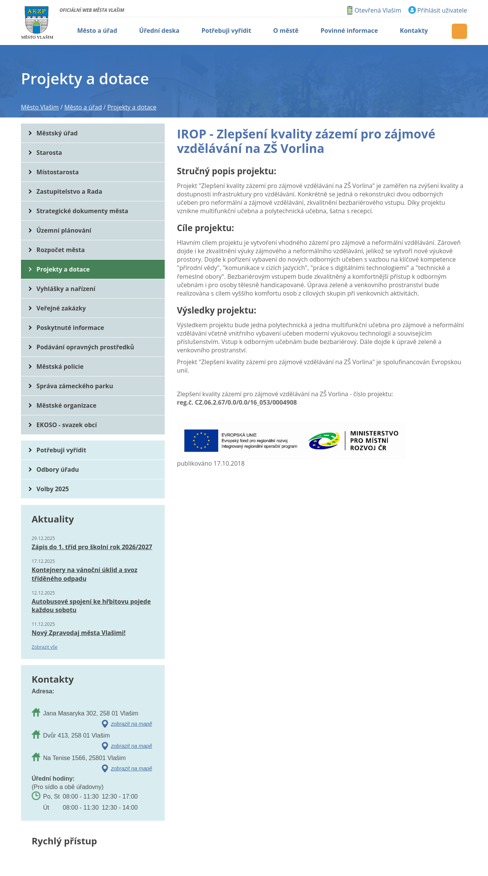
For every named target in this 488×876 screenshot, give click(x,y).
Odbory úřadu (58, 469)
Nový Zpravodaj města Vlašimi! (78, 632)
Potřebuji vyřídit (61, 450)
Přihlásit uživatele (442, 10)
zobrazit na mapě (131, 724)
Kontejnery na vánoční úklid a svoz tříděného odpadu (84, 574)
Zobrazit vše (45, 647)
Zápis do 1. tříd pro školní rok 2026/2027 (92, 547)
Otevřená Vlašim (378, 10)
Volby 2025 (53, 489)
